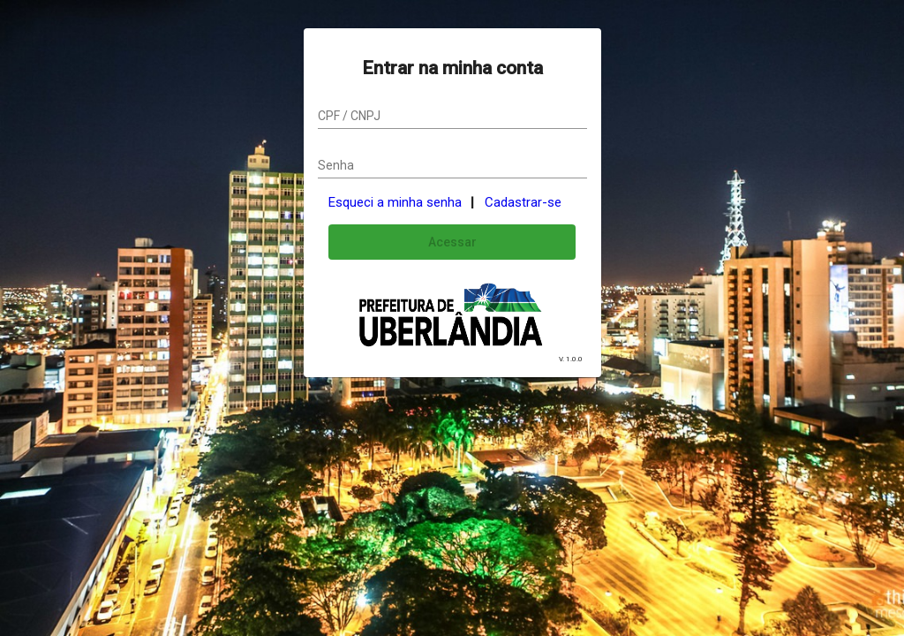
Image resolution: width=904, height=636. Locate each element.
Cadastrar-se (523, 202)
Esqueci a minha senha (395, 202)
